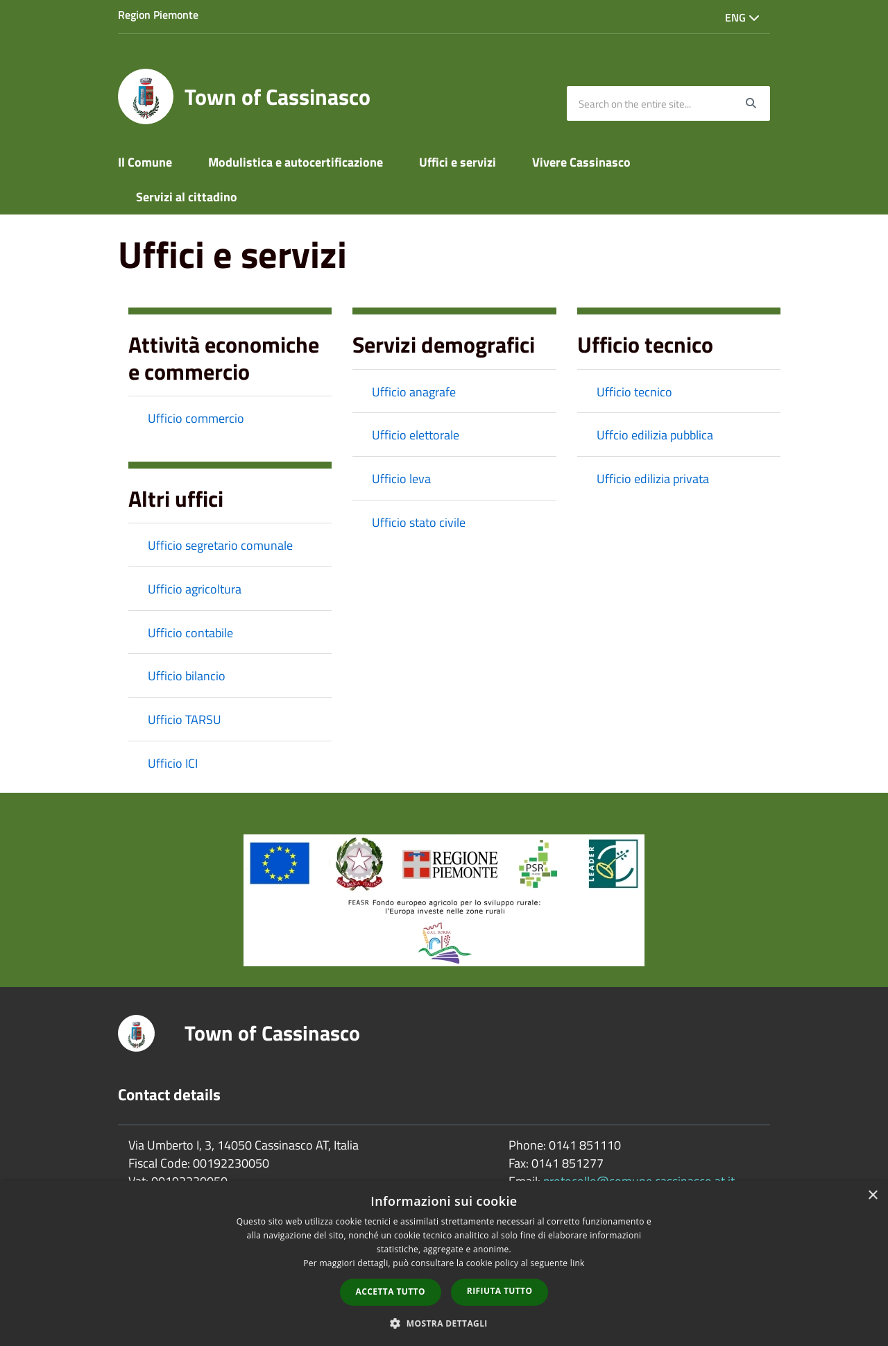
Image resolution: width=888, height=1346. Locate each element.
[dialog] (444, 1263)
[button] (444, 1322)
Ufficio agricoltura (194, 589)
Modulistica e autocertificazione (295, 162)
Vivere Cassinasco (581, 162)
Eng (742, 17)
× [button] (872, 1196)
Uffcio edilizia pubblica (655, 435)
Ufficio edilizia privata (653, 478)
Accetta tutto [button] (390, 1291)
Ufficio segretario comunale (220, 545)
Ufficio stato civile (419, 522)
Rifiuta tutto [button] (500, 1291)
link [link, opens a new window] (577, 1263)
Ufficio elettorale (415, 435)
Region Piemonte (158, 14)
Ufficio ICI (173, 763)
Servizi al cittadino (186, 196)
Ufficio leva (401, 478)
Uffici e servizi (457, 162)
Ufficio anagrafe (414, 391)
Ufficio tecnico (634, 391)
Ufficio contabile (190, 632)
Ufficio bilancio (186, 675)
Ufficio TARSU (184, 719)
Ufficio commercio (196, 418)
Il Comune (145, 162)
